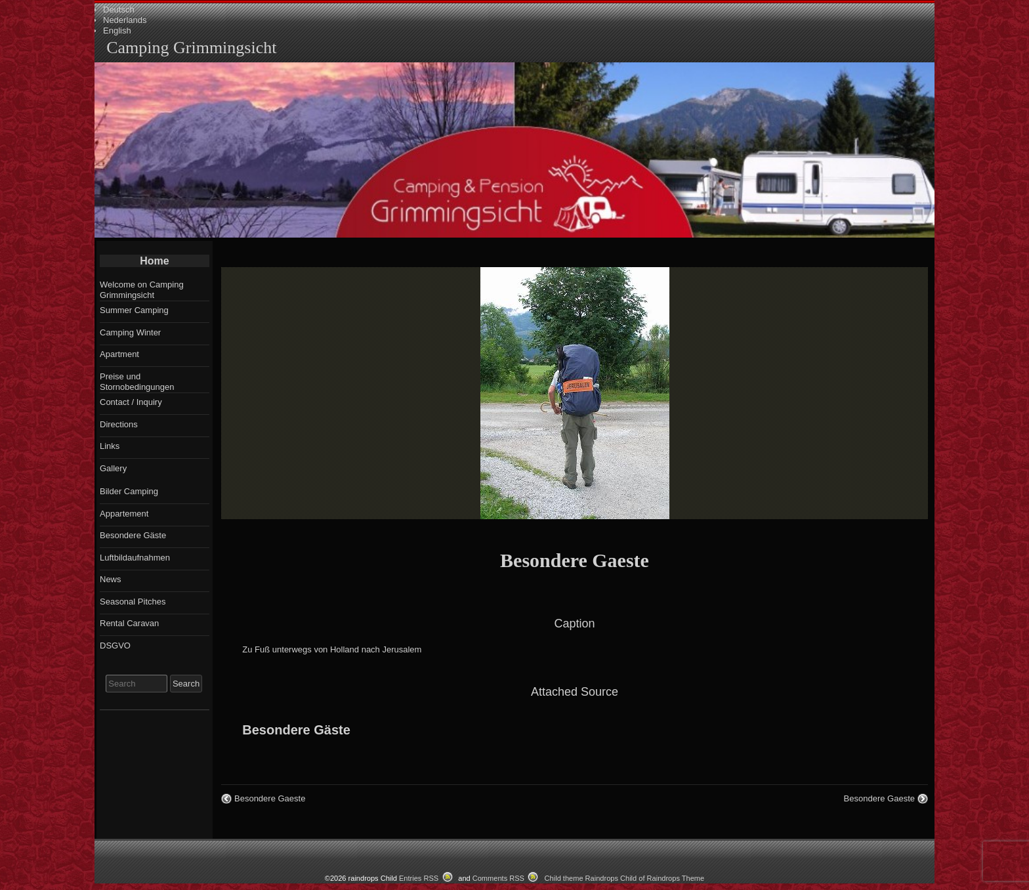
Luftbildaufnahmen (135, 557)
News (110, 579)
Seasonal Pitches (132, 601)
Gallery (113, 468)
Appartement (124, 514)
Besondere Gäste (296, 730)
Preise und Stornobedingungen (137, 381)
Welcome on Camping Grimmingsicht (142, 290)
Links (109, 446)
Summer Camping (134, 310)
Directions (119, 424)
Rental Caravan (129, 623)
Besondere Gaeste (574, 560)
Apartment (119, 354)
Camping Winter (130, 332)
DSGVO (115, 645)
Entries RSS (418, 878)
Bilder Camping (129, 491)
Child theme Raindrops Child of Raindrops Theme (625, 878)
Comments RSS (498, 878)
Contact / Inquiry (131, 402)
